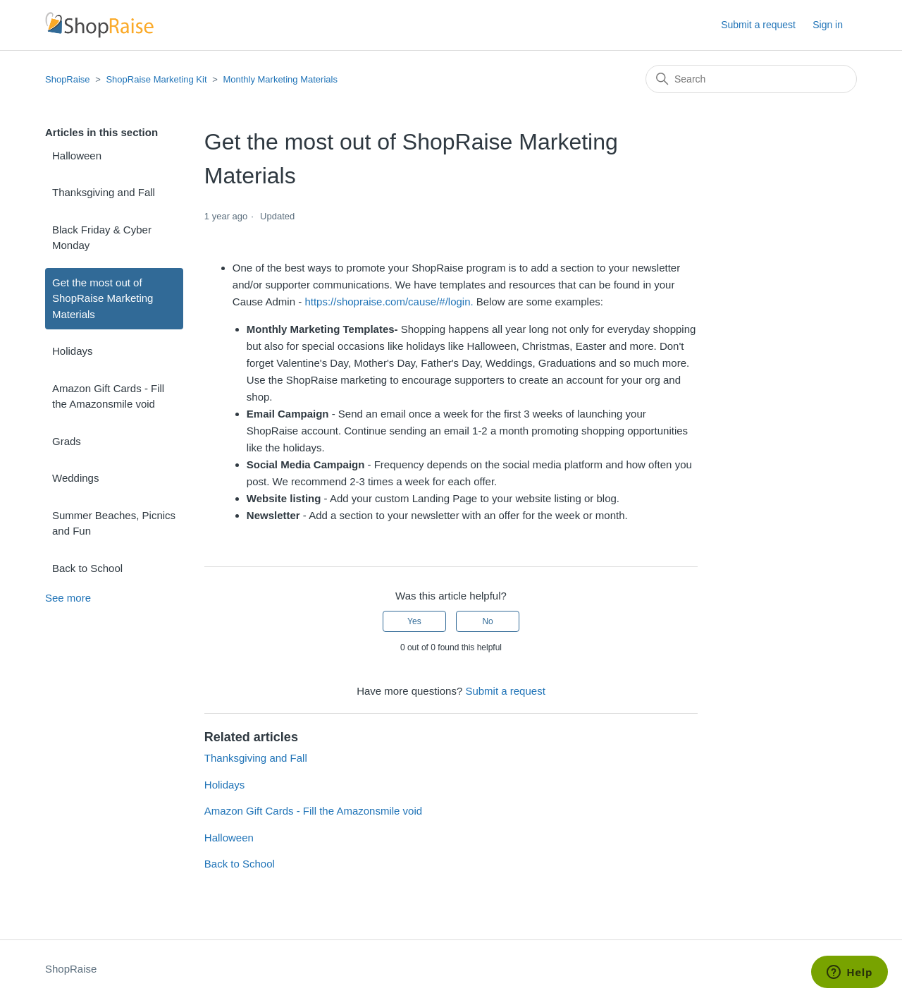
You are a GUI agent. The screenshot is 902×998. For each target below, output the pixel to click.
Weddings (75, 478)
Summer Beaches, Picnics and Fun (113, 523)
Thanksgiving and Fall (103, 192)
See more (68, 598)
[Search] (751, 79)
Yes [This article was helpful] (414, 621)
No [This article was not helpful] (487, 621)
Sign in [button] (828, 24)
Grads (66, 441)
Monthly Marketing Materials (280, 79)
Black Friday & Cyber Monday (102, 238)
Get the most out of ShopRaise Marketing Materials (102, 298)
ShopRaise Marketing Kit (156, 79)
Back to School (87, 568)
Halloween (76, 156)
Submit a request (758, 24)
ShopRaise (67, 79)
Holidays (72, 351)
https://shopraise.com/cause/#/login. (388, 302)
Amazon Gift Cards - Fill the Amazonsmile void (108, 396)
